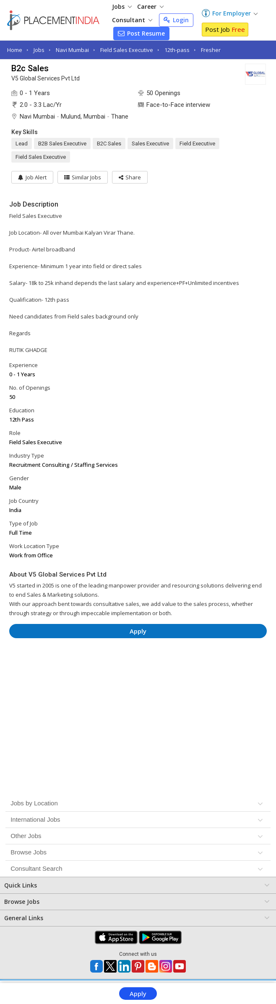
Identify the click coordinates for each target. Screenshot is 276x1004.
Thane (119, 116)
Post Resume (141, 33)
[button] (130, 177)
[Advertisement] (138, 669)
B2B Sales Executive (62, 143)
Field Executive (197, 143)
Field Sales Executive (126, 50)
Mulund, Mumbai (83, 116)
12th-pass (177, 50)
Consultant (132, 20)
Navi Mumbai (72, 50)
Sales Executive (150, 143)
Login (176, 20)
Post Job (225, 29)
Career (150, 6)
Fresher (211, 50)
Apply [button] (138, 631)
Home (14, 50)
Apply (138, 993)
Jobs (122, 6)
